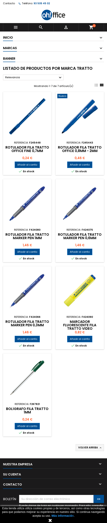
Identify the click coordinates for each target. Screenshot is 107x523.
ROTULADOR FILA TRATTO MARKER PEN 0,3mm (27, 323)
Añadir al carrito (27, 164)
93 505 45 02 (42, 3)
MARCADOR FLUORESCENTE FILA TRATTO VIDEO (79, 325)
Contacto (9, 3)
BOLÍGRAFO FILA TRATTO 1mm (27, 410)
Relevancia (34, 77)
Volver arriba (90, 447)
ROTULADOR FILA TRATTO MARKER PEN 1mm (27, 236)
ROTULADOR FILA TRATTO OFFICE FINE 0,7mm (27, 149)
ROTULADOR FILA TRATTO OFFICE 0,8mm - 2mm (80, 149)
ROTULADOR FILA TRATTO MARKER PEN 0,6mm (80, 236)
